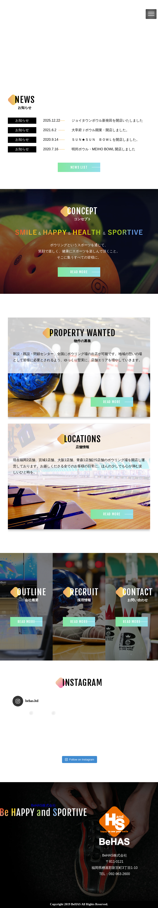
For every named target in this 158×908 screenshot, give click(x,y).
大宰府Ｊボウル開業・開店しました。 (100, 130)
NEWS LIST (79, 167)
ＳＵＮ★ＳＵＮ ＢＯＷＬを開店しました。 (106, 139)
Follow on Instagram (79, 759)
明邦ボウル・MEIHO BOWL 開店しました (103, 149)
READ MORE (79, 272)
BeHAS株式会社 (43, 805)
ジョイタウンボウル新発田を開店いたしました (107, 120)
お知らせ (22, 120)
